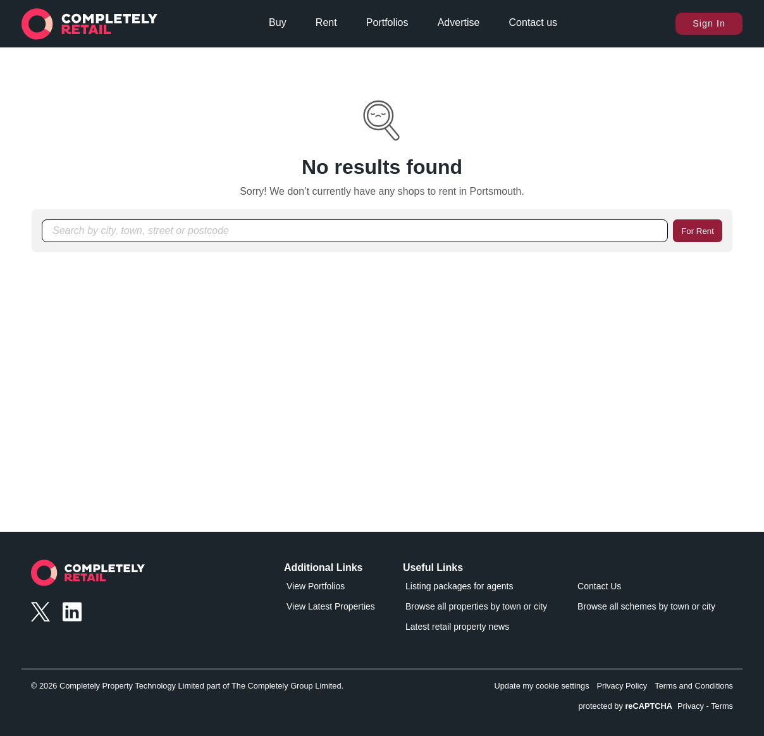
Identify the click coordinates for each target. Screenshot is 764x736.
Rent (326, 22)
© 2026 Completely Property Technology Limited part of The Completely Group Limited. (187, 685)
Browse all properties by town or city (476, 606)
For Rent (697, 231)
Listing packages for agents (459, 586)
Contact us (533, 22)
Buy (277, 22)
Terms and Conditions (694, 685)
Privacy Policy (622, 685)
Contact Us (599, 586)
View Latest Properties (330, 606)
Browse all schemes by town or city (646, 606)
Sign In (709, 23)
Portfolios (387, 22)
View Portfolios (315, 586)
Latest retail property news (457, 627)
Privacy (690, 706)
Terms (722, 706)
